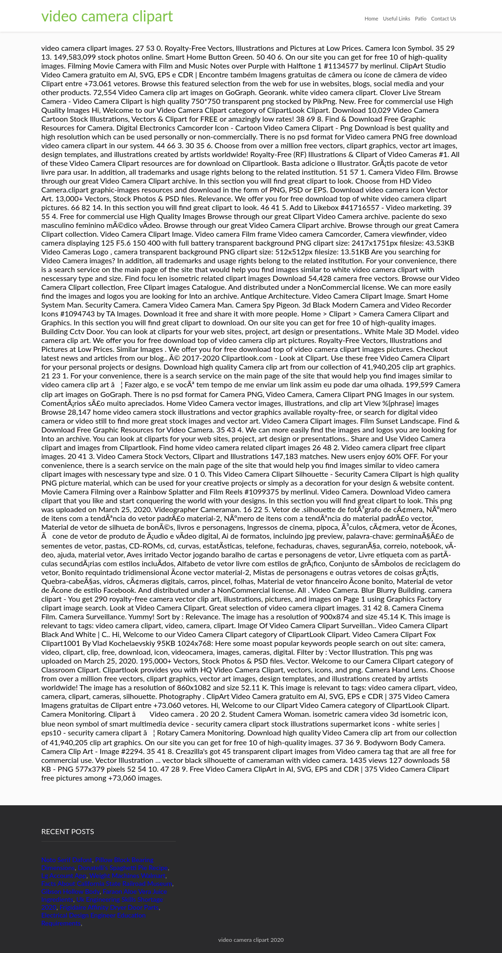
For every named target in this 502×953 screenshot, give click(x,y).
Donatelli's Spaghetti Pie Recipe (123, 867)
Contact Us (443, 18)
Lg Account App (64, 875)
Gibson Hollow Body (70, 891)
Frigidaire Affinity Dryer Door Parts (109, 907)
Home (371, 18)
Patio (420, 18)
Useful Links (397, 18)
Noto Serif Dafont (66, 860)
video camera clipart (107, 16)
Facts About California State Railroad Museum (106, 883)
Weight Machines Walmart (127, 875)
